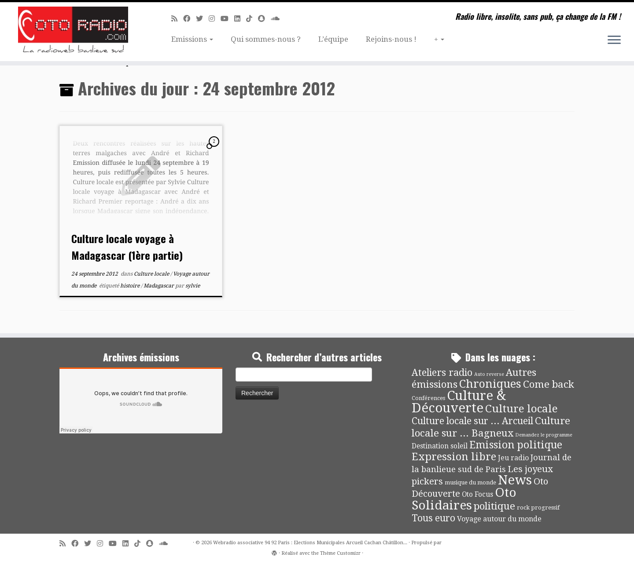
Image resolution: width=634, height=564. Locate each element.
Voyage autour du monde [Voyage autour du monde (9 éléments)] (499, 519)
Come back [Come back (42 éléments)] (548, 384)
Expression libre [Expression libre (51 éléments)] (454, 457)
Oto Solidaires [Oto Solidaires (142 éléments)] (464, 498)
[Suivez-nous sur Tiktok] (252, 19)
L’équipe (333, 39)
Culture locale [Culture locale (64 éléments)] (521, 408)
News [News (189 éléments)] (515, 480)
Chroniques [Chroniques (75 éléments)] (490, 384)
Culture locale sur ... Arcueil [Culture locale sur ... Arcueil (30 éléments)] (472, 420)
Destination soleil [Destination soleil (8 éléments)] (440, 446)
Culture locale (152, 274)
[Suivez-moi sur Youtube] (227, 19)
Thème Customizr (340, 553)
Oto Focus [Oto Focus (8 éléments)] (477, 495)
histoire (130, 286)
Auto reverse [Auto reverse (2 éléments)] (489, 374)
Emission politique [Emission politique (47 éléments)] (515, 445)
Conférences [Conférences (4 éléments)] (428, 398)
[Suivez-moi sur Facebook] (189, 19)
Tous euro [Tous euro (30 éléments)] (433, 518)
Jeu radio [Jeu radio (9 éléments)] (513, 458)
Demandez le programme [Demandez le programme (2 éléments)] (543, 435)
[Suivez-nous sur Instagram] (215, 19)
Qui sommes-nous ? (266, 39)
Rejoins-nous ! (391, 39)
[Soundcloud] (278, 19)
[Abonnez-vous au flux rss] (177, 19)
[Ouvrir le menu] (614, 40)
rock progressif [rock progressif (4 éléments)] (538, 507)
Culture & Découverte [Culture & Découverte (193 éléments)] (459, 401)
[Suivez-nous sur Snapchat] (264, 19)
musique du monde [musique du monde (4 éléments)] (470, 482)
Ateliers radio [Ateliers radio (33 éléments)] (442, 372)
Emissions (192, 39)
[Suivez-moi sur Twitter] (202, 19)
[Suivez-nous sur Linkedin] (240, 19)
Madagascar (159, 286)
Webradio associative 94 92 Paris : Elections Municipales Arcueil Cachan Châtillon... (310, 543)
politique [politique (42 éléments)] (494, 506)
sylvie (192, 286)
